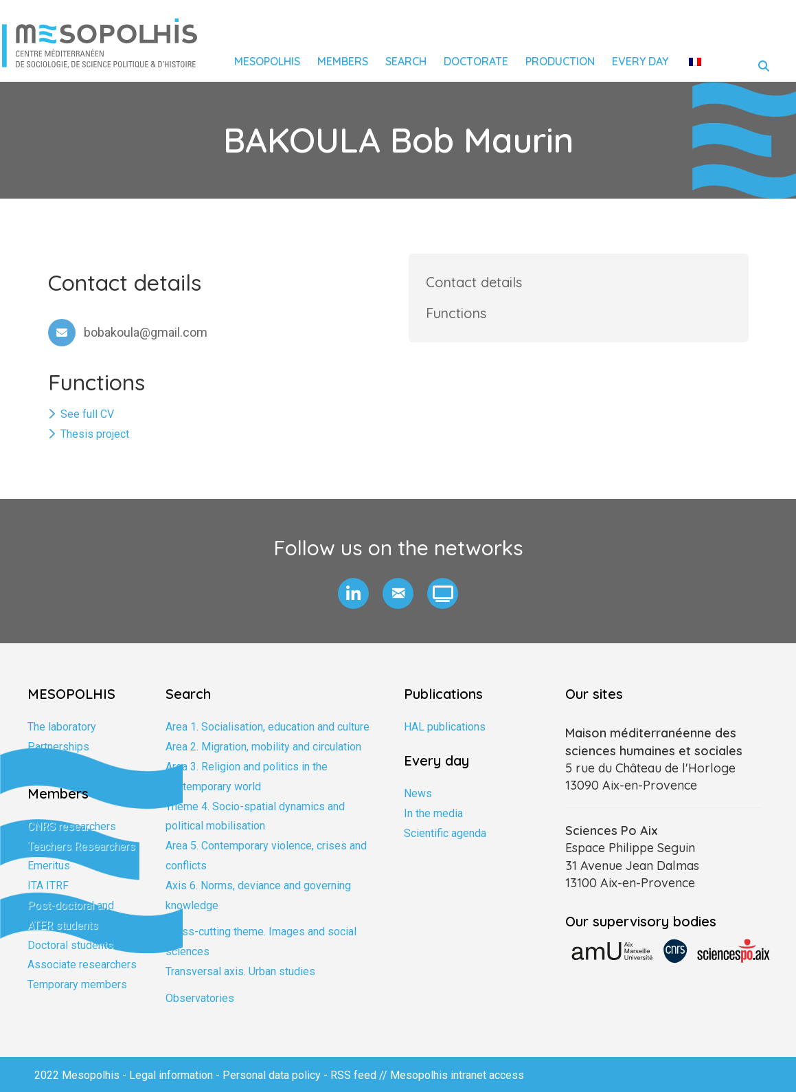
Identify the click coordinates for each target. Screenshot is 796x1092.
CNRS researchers (71, 826)
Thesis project (94, 434)
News (418, 793)
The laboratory (61, 726)
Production (560, 61)
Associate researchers (82, 964)
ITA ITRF (48, 885)
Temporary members (77, 984)
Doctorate (476, 61)
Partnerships (58, 746)
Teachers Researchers (81, 846)
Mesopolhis (267, 61)
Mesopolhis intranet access (457, 1075)
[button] (353, 593)
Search (406, 61)
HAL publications (445, 726)
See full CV (87, 414)
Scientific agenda (445, 833)
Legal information (171, 1075)
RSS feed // (360, 1075)
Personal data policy (272, 1075)
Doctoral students (70, 945)
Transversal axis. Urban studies (240, 971)
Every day (640, 61)
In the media (433, 813)
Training (46, 766)
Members (342, 61)
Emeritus (48, 865)
